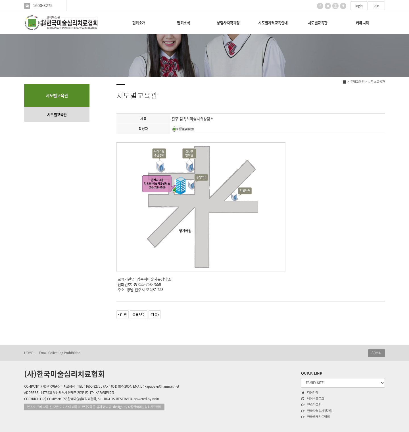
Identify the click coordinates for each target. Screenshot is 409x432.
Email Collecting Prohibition (60, 352)
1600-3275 (43, 6)
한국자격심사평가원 (317, 411)
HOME (28, 352)
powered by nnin (146, 398)
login (359, 5)
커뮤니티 (362, 22)
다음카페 (309, 393)
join (376, 5)
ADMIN (376, 352)
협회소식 (183, 22)
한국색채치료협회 (315, 417)
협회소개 (138, 22)
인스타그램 (311, 404)
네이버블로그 (312, 398)
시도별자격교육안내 (273, 22)
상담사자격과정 (228, 22)
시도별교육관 (317, 22)
